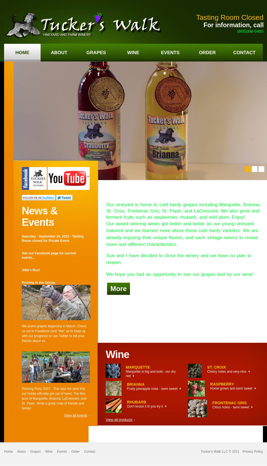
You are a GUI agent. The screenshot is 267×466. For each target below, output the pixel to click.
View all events (75, 415)
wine (133, 52)
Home (8, 451)
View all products (119, 420)
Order (75, 451)
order (207, 52)
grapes (96, 52)
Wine (49, 451)
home (22, 52)
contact (244, 52)
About (21, 451)
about (59, 52)
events (170, 52)
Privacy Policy (252, 451)
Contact (89, 451)
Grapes (35, 451)
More (118, 288)
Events (62, 451)
